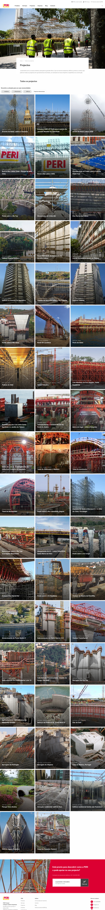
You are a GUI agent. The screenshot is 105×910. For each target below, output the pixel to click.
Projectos (32, 5)
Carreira (36, 903)
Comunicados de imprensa (41, 900)
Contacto (52, 5)
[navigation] (70, 883)
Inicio (21, 61)
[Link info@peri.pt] (96, 904)
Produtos (17, 5)
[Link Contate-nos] (96, 908)
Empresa (40, 5)
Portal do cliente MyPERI (41, 907)
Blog (46, 5)
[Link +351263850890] (96, 901)
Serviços (24, 5)
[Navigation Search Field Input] (95, 6)
